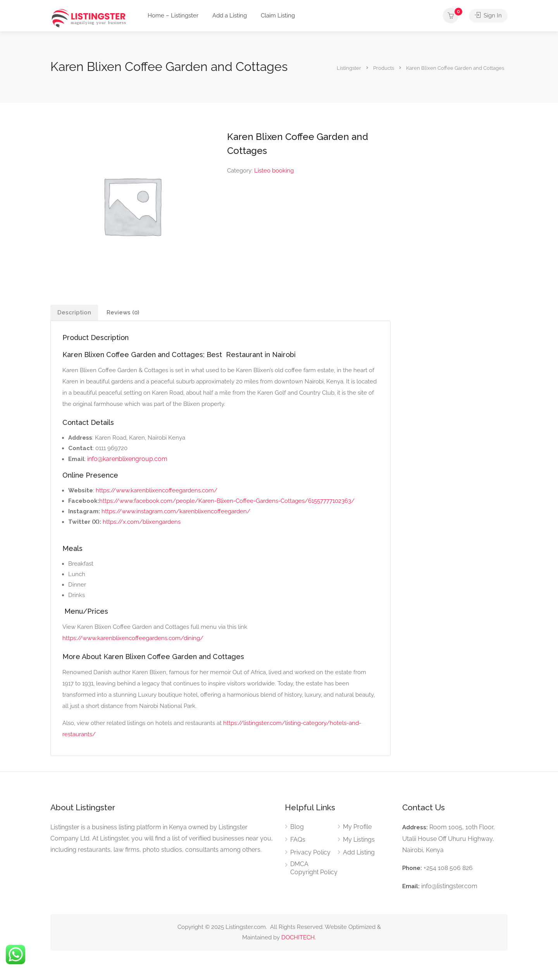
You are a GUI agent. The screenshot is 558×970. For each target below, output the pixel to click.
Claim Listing (278, 15)
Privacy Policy (310, 852)
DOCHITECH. (298, 937)
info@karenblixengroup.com (127, 459)
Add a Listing (229, 15)
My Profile (357, 826)
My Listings (359, 839)
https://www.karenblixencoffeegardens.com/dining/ (132, 638)
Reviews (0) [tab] (123, 312)
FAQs (297, 839)
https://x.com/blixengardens (142, 521)
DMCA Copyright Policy (314, 868)
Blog (297, 826)
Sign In (488, 15)
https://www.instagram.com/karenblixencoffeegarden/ (176, 511)
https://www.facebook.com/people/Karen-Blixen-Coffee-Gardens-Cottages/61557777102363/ (227, 500)
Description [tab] (74, 312)
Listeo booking (274, 170)
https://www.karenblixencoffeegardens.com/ (156, 490)
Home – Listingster (173, 15)
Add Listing (359, 852)
